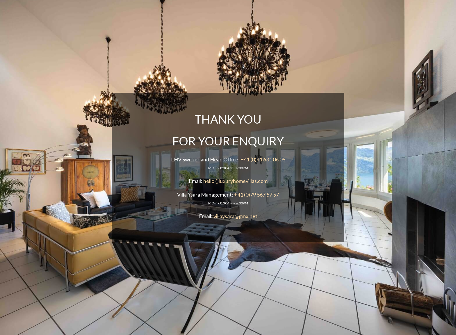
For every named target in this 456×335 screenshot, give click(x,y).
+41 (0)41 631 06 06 (263, 159)
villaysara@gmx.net (235, 216)
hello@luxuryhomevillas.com (235, 181)
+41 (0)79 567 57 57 (256, 194)
